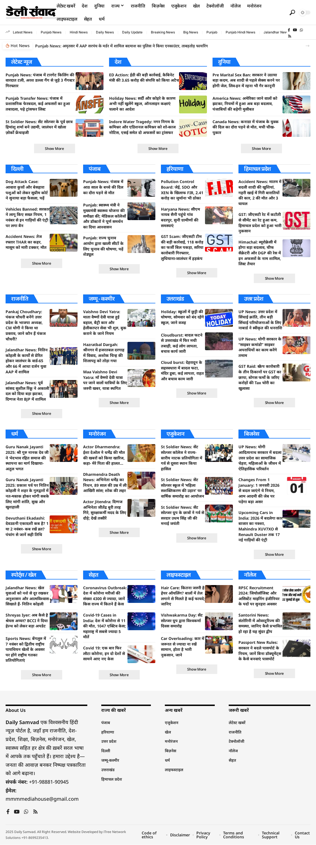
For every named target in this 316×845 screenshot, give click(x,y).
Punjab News (51, 32)
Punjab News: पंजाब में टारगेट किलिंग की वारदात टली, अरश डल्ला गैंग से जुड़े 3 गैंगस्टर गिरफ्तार (40, 80)
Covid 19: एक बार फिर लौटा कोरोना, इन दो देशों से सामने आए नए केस (104, 654)
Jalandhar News (276, 32)
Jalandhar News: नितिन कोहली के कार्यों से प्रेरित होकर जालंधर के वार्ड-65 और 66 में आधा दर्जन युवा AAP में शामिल (27, 360)
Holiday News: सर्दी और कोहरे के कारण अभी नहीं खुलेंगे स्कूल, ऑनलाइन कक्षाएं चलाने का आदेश (142, 104)
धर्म (14, 434)
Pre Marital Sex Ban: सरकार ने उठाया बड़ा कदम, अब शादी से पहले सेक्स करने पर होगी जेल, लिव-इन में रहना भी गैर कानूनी (246, 80)
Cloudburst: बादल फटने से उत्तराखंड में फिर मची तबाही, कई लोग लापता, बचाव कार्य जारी (181, 343)
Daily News (105, 32)
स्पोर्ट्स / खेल (23, 574)
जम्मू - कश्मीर (101, 298)
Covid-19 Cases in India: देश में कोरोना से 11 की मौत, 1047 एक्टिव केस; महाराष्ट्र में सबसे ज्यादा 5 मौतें (104, 626)
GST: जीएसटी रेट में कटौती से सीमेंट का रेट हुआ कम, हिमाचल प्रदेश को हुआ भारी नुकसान (259, 223)
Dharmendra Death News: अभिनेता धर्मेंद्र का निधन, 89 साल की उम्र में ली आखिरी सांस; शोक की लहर (105, 482)
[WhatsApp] (301, 30)
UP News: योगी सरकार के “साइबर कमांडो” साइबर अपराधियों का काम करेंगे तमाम (259, 347)
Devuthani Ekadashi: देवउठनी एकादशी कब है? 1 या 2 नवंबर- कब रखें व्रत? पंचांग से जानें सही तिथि (27, 526)
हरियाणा (175, 168)
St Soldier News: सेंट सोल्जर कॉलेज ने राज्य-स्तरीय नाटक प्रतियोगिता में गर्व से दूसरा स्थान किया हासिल (181, 457)
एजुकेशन (175, 434)
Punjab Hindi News (240, 32)
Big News (190, 32)
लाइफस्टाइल (179, 574)
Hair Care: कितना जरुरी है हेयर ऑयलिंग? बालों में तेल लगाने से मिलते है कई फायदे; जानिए (183, 596)
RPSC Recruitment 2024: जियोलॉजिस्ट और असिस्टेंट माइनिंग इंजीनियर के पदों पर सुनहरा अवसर (258, 596)
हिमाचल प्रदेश (257, 168)
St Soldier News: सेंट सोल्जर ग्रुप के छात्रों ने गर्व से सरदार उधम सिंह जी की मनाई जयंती (182, 515)
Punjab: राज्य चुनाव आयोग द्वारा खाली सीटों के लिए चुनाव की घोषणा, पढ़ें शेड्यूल (103, 246)
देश (118, 61)
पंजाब (94, 168)
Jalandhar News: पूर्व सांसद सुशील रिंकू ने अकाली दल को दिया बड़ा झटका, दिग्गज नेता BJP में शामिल (27, 391)
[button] (292, 12)
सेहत (93, 574)
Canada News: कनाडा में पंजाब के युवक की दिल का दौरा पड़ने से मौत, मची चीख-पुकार (246, 127)
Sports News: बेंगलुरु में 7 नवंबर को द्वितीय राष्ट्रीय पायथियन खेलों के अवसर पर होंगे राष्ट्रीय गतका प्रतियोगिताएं (26, 649)
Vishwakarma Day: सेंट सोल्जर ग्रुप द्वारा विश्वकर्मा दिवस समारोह (182, 621)
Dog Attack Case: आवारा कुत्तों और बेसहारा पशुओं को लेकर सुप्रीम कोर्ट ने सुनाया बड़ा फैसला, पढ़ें (27, 190)
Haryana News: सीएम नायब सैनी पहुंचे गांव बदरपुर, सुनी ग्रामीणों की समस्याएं (180, 217)
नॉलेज (250, 574)
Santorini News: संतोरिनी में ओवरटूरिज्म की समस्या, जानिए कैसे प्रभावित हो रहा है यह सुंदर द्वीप (260, 623)
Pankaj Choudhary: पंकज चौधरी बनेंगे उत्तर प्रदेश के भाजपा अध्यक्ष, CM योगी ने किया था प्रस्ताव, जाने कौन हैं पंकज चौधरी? (26, 325)
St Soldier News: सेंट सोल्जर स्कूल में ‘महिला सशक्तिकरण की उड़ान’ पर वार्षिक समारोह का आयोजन (182, 488)
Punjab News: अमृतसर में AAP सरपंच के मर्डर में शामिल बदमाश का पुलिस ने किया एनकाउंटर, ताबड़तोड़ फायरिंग (121, 45)
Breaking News (163, 32)
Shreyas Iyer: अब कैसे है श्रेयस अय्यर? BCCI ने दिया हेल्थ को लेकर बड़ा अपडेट (27, 621)
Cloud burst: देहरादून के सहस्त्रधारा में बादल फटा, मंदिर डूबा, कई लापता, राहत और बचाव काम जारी (182, 370)
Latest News (22, 32)
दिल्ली (17, 168)
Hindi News (79, 32)
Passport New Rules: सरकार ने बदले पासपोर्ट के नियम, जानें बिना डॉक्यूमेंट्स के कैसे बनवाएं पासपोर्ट (259, 651)
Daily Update (132, 32)
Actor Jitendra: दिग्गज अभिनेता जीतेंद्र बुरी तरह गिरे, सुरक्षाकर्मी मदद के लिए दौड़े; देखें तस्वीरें (104, 510)
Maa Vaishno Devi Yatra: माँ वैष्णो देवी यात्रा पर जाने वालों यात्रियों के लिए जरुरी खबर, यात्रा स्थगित (105, 380)
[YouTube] (294, 30)
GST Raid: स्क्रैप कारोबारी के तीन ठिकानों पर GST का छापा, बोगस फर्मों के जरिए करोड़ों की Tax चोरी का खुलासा (259, 377)
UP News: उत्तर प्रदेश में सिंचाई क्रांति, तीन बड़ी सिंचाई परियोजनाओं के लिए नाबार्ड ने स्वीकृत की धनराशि (260, 320)
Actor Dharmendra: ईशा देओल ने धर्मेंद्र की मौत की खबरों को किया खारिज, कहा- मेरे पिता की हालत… (104, 455)
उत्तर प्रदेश (253, 298)
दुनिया (224, 61)
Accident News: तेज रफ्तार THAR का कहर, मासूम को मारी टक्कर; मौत (26, 242)
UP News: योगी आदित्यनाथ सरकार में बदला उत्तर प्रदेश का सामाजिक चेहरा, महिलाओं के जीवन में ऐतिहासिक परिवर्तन (259, 457)
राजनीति (19, 298)
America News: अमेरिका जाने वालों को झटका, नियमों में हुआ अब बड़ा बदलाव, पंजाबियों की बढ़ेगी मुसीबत (245, 104)
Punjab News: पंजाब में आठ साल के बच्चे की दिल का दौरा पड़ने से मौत (103, 187)
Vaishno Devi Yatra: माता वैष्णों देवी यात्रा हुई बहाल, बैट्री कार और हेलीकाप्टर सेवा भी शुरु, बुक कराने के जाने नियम (104, 322)
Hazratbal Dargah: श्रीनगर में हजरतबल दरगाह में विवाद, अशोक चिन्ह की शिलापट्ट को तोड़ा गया (103, 353)
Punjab (211, 32)
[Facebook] (288, 30)
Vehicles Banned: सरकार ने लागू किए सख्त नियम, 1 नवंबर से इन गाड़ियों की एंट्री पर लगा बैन (28, 217)
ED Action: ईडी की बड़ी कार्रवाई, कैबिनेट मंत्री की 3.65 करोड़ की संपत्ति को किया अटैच (144, 77)
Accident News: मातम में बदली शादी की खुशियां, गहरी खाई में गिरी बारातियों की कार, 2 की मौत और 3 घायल (259, 192)
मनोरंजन (97, 434)
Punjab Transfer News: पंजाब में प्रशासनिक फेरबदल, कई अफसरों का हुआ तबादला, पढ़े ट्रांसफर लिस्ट (38, 104)
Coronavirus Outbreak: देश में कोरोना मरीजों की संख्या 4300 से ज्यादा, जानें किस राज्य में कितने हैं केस (105, 596)
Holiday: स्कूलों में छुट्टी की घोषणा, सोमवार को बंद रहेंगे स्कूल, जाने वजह (182, 317)
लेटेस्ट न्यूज (21, 61)
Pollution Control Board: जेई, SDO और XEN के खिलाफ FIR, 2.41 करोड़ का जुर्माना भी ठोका (182, 190)
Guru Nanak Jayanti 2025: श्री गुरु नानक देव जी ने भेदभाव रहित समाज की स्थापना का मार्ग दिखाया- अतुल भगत (27, 457)
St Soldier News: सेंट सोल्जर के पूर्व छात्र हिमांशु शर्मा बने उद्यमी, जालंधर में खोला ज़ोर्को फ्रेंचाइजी (39, 127)
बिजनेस (251, 434)
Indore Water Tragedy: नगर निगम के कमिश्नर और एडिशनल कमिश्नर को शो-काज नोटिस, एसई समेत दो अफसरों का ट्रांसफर (142, 127)
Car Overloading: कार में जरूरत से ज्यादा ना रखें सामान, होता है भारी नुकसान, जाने (182, 647)
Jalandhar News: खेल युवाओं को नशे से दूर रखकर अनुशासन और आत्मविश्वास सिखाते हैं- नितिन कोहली (27, 596)
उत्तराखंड (175, 298)
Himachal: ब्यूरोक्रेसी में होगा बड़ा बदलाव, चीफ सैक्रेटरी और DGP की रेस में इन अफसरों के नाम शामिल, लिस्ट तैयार (259, 252)
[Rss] (289, 36)
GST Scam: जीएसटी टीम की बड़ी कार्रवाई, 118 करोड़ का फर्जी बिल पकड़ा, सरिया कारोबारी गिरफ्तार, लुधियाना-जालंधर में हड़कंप (182, 247)
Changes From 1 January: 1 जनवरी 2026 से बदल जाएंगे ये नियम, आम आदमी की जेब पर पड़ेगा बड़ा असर (258, 490)
